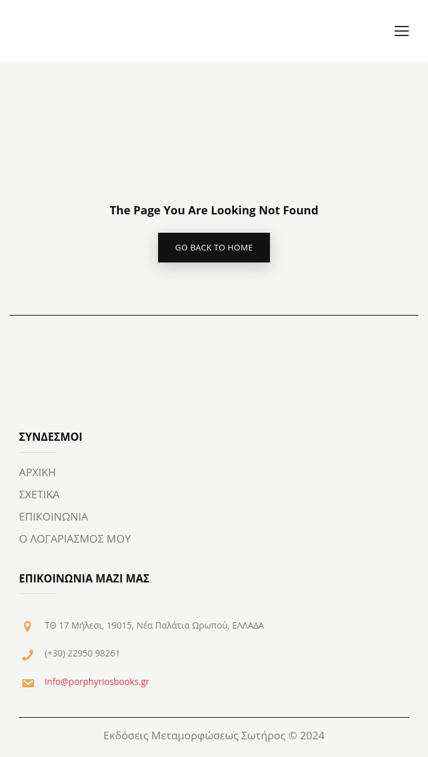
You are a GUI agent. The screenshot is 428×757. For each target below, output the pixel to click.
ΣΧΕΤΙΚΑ (39, 494)
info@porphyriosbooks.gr (97, 681)
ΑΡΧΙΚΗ (37, 472)
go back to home (214, 247)
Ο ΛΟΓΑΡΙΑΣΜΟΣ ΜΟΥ (75, 538)
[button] (401, 30)
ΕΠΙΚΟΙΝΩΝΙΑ (53, 516)
